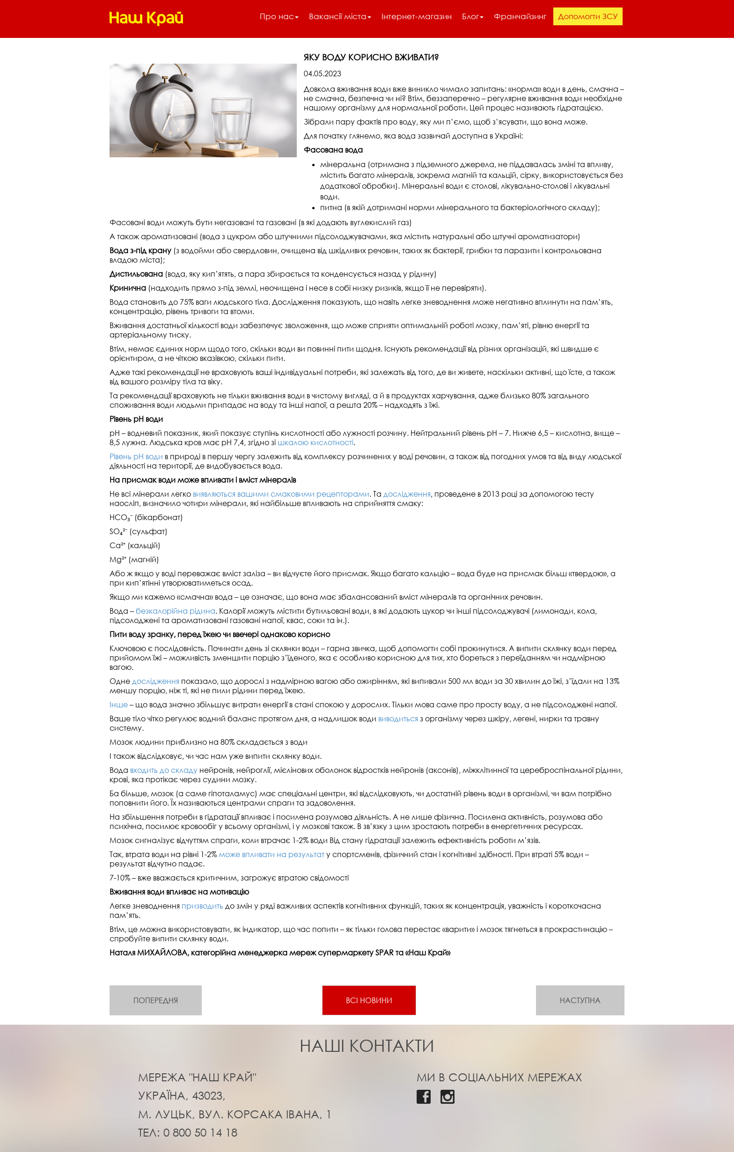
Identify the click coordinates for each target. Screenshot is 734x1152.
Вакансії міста (340, 16)
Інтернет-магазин (417, 16)
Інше (119, 704)
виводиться (398, 718)
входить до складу (164, 770)
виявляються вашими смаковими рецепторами (281, 494)
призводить (202, 905)
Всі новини (369, 1000)
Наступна (580, 1000)
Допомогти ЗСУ (588, 16)
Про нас (279, 16)
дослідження (407, 494)
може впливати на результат (271, 854)
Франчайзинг (520, 16)
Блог (473, 16)
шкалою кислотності (315, 442)
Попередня (155, 1000)
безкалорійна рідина (175, 611)
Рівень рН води (136, 456)
